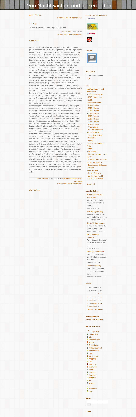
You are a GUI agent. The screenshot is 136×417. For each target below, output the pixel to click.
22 (96, 303)
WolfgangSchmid (95, 348)
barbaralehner (94, 351)
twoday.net (91, 184)
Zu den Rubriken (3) (95, 179)
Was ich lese (93, 170)
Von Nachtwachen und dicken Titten (69, 6)
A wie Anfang (93, 127)
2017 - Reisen (93, 119)
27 (92, 306)
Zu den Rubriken (94, 173)
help (90, 361)
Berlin (90, 141)
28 (94, 306)
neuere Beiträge (35, 15)
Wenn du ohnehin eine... (96, 251)
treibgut (91, 383)
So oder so (34, 41)
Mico (90, 337)
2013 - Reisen (93, 108)
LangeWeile (93, 334)
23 (98, 303)
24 (101, 303)
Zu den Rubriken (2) (95, 176)
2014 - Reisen (93, 111)
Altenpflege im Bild (95, 135)
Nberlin (91, 342)
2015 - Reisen (93, 113)
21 (94, 303)
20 (92, 303)
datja (91, 353)
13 (92, 300)
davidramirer (93, 356)
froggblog (92, 359)
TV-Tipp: (33, 23)
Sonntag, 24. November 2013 (69, 18)
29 (96, 306)
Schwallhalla (93, 345)
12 (90, 300)
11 (87, 300)
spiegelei (92, 378)
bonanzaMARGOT (66, 32)
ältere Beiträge (34, 190)
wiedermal (93, 389)
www (91, 391)
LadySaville (95, 331)
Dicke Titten (92, 151)
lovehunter (93, 367)
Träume (91, 168)
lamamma (92, 364)
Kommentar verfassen (74, 34)
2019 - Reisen (93, 124)
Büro (90, 149)
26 (90, 306)
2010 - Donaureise (95, 97)
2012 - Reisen (93, 105)
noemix (91, 370)
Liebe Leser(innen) (94, 266)
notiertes (92, 372)
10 (101, 297)
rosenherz (92, 375)
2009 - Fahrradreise (95, 94)
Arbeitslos (92, 138)
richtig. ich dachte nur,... (96, 223)
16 (98, 300)
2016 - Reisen (93, 116)
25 (87, 306)
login (88, 78)
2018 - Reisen (93, 122)
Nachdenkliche (94, 340)
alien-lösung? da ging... (95, 212)
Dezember (99, 309)
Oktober (90, 309)
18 (87, 303)
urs (90, 386)
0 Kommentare (61, 34)
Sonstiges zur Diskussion (97, 165)
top (90, 380)
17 (101, 300)
